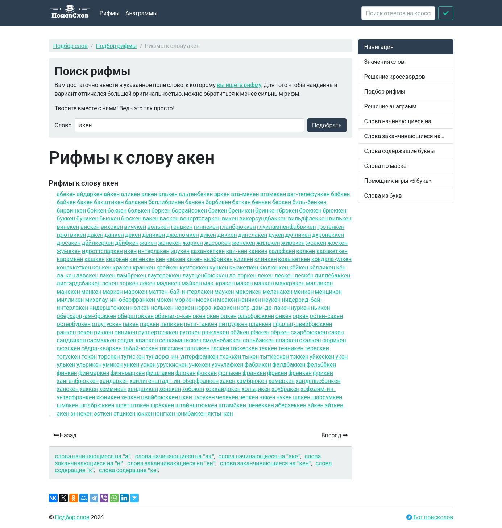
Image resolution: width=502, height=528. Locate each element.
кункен (218, 267)
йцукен (180, 250)
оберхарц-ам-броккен (87, 315)
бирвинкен (71, 210)
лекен (266, 275)
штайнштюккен (196, 404)
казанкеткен (208, 250)
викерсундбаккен (263, 218)
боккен (117, 210)
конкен (101, 267)
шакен (301, 396)
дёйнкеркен (98, 242)
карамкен (70, 258)
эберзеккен (290, 404)
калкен (305, 250)
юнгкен (165, 413)
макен (244, 283)
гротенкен (331, 226)
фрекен (277, 372)
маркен (113, 291)
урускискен (172, 364)
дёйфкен (126, 242)
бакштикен (109, 201)
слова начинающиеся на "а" (92, 456)
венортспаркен (200, 218)
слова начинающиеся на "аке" (259, 456)
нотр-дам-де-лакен (263, 307)
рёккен (259, 332)
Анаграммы (141, 12)
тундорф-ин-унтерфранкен (182, 356)
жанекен (170, 242)
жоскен (337, 242)
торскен (109, 356)
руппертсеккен (158, 332)
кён (340, 267)
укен (342, 356)
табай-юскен (140, 348)
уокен (148, 364)
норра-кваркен (215, 307)
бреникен (241, 210)
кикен (195, 258)
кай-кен (236, 250)
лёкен (147, 283)
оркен (300, 315)
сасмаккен (101, 340)
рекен (85, 332)
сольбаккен (259, 340)
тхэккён (230, 356)
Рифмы (110, 12)
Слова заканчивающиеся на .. (404, 135)
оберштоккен (135, 315)
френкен (300, 372)
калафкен (282, 250)
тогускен (68, 356)
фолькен (229, 372)
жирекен (293, 242)
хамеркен (282, 380)
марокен (136, 291)
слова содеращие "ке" (128, 469)
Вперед (334, 435)
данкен (114, 234)
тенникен (290, 348)
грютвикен (71, 234)
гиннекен (206, 226)
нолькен (162, 307)
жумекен (69, 250)
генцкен (182, 226)
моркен (184, 299)
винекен (68, 226)
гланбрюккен (238, 226)
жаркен (193, 242)
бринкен (266, 210)
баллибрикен (166, 201)
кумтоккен (193, 267)
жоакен (316, 242)
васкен (169, 218)
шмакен (68, 404)
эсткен (103, 413)
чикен (267, 396)
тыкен (250, 356)
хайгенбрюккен (78, 380)
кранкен (144, 267)
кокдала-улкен (331, 258)
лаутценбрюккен (205, 275)
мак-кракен (219, 283)
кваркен (117, 258)
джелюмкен (182, 234)
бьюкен (109, 218)
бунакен (87, 218)
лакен (107, 275)
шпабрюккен (97, 404)
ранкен (66, 332)
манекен (68, 291)
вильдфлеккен (308, 218)
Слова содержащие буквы (399, 150)
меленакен (278, 291)
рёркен (280, 332)
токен (89, 356)
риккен (103, 332)
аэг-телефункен (308, 193)
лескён (304, 275)
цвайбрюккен (159, 396)
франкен (254, 372)
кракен (122, 267)
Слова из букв (383, 195)
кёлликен (322, 267)
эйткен (333, 404)
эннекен (81, 413)
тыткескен (274, 356)
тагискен (171, 348)
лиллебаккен (332, 275)
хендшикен (143, 388)
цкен (185, 396)
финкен (67, 372)
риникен (125, 332)
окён (213, 315)
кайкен (257, 250)
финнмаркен (128, 372)
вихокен (112, 226)
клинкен (265, 258)
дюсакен (69, 242)
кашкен (94, 258)
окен (199, 315)
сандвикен (71, 340)
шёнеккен (260, 404)
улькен (66, 364)
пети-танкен (200, 323)
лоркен (129, 283)
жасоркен (217, 242)
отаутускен (107, 323)
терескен (316, 348)
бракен (217, 210)
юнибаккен (191, 413)
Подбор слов (70, 45)
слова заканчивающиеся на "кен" (265, 462)
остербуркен (74, 323)
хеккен (89, 388)
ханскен (68, 388)
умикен (113, 364)
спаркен (287, 340)
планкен (260, 323)
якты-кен (220, 413)
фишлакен (160, 372)
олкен (228, 315)
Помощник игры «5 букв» (398, 180)
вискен (90, 226)
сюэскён (68, 348)
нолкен (140, 307)
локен (110, 283)
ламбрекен (131, 275)
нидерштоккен (109, 307)
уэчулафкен (228, 364)
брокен (288, 210)
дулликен (298, 234)
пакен (131, 323)
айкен (112, 193)
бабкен (340, 193)
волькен (158, 226)
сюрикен (334, 340)
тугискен (133, 356)
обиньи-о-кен (173, 315)
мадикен (169, 283)
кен (160, 258)
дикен (208, 234)
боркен (161, 210)
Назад (65, 435)
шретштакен (132, 404)
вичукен (135, 226)
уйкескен (322, 356)
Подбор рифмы (116, 45)
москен (206, 299)
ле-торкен (242, 275)
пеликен (171, 323)
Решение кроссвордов (394, 76)
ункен (131, 364)
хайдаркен (114, 380)
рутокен (190, 332)
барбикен (218, 201)
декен (133, 234)
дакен (95, 234)
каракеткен (332, 250)
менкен (304, 291)
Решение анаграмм (390, 106)
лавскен (87, 275)
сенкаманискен (180, 340)
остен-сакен (326, 315)
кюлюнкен (274, 267)
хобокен (193, 388)
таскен (220, 348)
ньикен (320, 307)
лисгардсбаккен (79, 283)
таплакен (197, 348)
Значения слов (384, 61)
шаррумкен (326, 396)
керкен (175, 258)
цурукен (204, 396)
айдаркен (90, 193)
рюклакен (215, 332)
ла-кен (66, 275)
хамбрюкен (251, 380)
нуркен (300, 307)
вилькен (340, 218)
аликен (130, 193)
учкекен (200, 364)
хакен (227, 380)
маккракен (290, 283)
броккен (310, 210)
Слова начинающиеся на (398, 120)
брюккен (335, 210)
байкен (66, 201)
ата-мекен (245, 193)
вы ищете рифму (239, 84)
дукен (276, 234)
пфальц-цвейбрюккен (302, 323)
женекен (244, 242)
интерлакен (154, 250)
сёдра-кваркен (101, 348)
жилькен (268, 242)
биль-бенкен (309, 201)
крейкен (167, 267)
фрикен (323, 372)
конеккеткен (74, 267)
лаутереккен (164, 275)
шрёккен (162, 404)
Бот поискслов (432, 516)
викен (230, 218)
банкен (194, 201)
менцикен (328, 291)
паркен (149, 323)
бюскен (131, 218)
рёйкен (239, 332)
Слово (63, 124)
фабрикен (258, 364)
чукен (284, 396)
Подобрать (326, 124)
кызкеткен (243, 267)
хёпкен (130, 396)
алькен (168, 193)
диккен (227, 234)
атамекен (273, 193)
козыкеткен (294, 258)
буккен (66, 218)
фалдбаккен (289, 364)
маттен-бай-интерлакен (181, 291)
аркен (222, 193)
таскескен (244, 348)
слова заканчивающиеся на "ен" (171, 462)
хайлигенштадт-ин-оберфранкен (174, 380)
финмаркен (93, 372)
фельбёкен (321, 364)
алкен (149, 193)
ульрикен (89, 364)
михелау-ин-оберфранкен (120, 299)
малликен (319, 283)
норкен (184, 307)
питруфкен (233, 323)
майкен (192, 283)
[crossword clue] (398, 13)
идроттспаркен (102, 250)
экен (63, 413)
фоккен (207, 372)
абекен (66, 193)
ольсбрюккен (256, 315)
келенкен (142, 258)
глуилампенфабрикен (286, 226)
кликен (243, 258)
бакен (85, 201)
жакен (148, 242)
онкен (283, 315)
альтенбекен (196, 193)
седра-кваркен (137, 340)
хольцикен (256, 388)
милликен (70, 299)
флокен (185, 372)
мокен (164, 299)
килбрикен (218, 258)
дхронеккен (328, 234)
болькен (139, 210)
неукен (271, 299)
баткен (241, 201)
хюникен (108, 396)
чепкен (248, 396)
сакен (336, 332)
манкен (91, 291)
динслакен (252, 234)
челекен (227, 396)
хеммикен (112, 388)
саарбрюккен (309, 332)
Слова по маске (385, 165)
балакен (136, 201)
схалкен (310, 340)
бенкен (261, 201)
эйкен (315, 404)
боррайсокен (189, 210)
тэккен (299, 356)
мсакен (227, 299)
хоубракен (285, 388)
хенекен (170, 388)
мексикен (248, 291)
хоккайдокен (223, 388)
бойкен (96, 210)
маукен (224, 291)
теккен (268, 348)
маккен (264, 283)
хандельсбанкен (318, 380)
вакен (151, 218)
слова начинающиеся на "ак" (174, 456)
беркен (281, 201)
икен (130, 250)
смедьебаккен (222, 340)
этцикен (124, 413)
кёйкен (298, 267)
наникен (249, 299)
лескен (284, 275)
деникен (153, 234)
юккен (145, 413)
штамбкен (232, 404)
